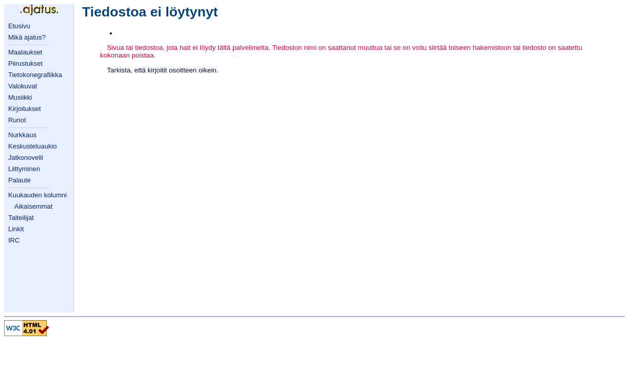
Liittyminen (24, 169)
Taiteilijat (21, 217)
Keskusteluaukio (32, 146)
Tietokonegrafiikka (35, 75)
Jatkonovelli (25, 157)
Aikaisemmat (33, 206)
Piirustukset (25, 63)
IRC (13, 240)
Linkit (16, 229)
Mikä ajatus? (27, 37)
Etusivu (19, 26)
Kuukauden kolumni (37, 195)
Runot (17, 120)
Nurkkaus (22, 135)
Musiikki (20, 97)
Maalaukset (25, 52)
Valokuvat (22, 86)
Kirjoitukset (24, 109)
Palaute (19, 180)
